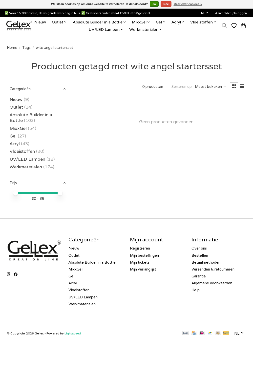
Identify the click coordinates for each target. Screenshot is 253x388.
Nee (166, 4)
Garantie (198, 276)
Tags (26, 47)
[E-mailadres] (40, 361)
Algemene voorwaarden (211, 283)
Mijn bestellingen (144, 255)
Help (195, 290)
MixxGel (18, 128)
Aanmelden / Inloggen (231, 13)
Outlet (16, 107)
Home (12, 47)
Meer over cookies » (188, 4)
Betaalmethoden (205, 262)
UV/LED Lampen (27, 159)
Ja (154, 4)
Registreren (140, 248)
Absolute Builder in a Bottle (92, 262)
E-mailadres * (19, 353)
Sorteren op (180, 86)
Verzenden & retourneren (212, 269)
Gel (13, 136)
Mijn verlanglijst (143, 269)
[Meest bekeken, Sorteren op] (209, 86)
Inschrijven (41, 373)
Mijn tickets (139, 262)
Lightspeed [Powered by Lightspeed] (72, 333)
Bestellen (199, 255)
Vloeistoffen (22, 151)
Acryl (15, 143)
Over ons (199, 248)
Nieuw (40, 21)
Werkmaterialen (26, 167)
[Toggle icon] (224, 25)
